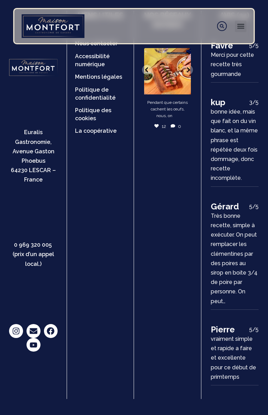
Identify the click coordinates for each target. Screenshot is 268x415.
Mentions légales (98, 77)
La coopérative (96, 131)
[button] (240, 26)
